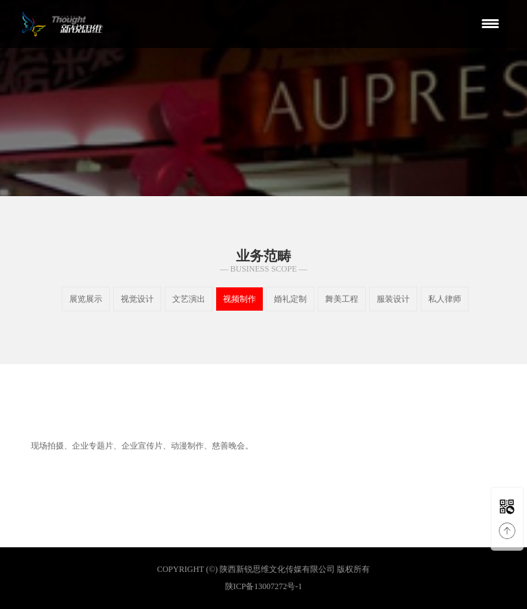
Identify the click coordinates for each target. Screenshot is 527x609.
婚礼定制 (290, 299)
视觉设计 (137, 299)
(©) (212, 569)
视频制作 (239, 299)
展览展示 (85, 299)
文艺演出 (188, 299)
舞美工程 (341, 299)
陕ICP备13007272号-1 (264, 586)
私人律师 (444, 299)
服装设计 (393, 299)
